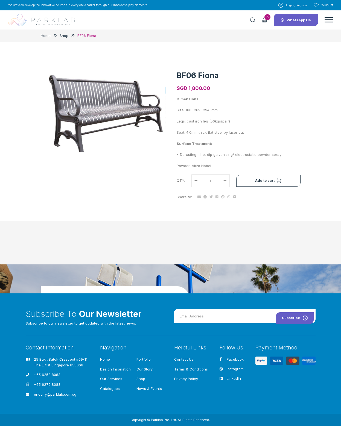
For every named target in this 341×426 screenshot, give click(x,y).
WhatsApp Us (296, 22)
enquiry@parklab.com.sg (55, 394)
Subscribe (293, 315)
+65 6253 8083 (47, 375)
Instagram (232, 369)
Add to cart (268, 187)
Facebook (232, 359)
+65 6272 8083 (47, 384)
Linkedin (230, 379)
